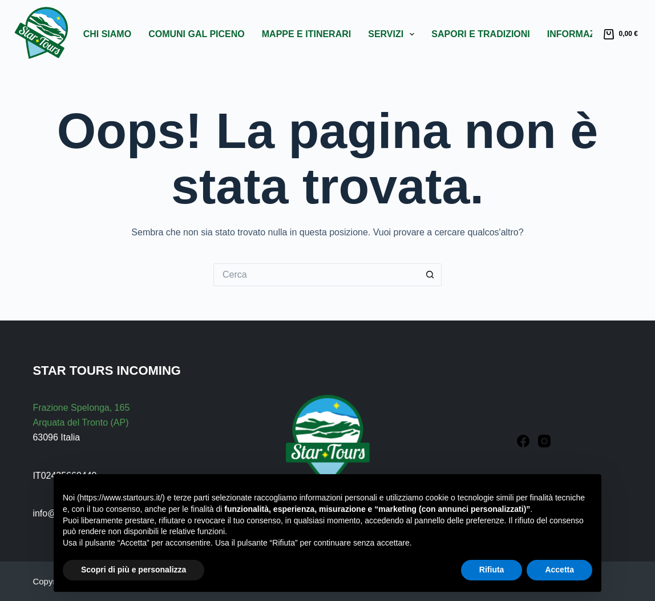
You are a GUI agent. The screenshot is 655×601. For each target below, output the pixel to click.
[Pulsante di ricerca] (430, 274)
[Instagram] (544, 441)
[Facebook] (523, 441)
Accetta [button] (559, 569)
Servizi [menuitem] (393, 34)
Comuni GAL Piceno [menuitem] (196, 34)
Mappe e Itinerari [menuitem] (306, 34)
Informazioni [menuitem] (588, 34)
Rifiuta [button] (491, 569)
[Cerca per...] (316, 274)
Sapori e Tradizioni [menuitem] (480, 34)
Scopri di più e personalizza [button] (133, 569)
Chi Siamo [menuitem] (107, 34)
